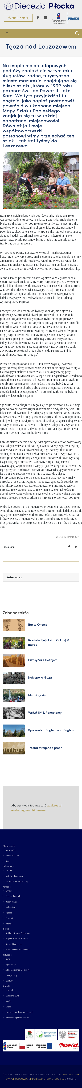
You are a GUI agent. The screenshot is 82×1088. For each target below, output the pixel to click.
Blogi (8, 861)
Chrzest (9, 890)
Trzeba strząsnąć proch (45, 748)
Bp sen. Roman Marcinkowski (18, 949)
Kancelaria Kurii (12, 995)
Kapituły (9, 980)
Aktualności (10, 850)
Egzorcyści (10, 918)
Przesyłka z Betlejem (42, 660)
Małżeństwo (10, 907)
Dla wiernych (9, 846)
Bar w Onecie (37, 625)
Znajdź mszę (18, 18)
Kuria (8, 959)
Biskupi (6, 928)
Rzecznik (9, 990)
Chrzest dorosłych (13, 896)
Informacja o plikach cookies (17, 1017)
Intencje (9, 923)
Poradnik (7, 886)
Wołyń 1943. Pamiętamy (45, 713)
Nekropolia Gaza (40, 677)
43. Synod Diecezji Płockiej (17, 881)
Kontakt (6, 986)
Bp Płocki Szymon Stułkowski (18, 933)
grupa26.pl (70, 1078)
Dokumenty (8, 866)
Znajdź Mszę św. (13, 855)
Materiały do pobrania (14, 876)
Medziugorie (37, 695)
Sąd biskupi (11, 964)
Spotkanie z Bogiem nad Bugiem (51, 730)
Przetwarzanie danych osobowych (19, 1012)
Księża (8, 1006)
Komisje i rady (11, 975)
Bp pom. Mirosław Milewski (17, 938)
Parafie (8, 1001)
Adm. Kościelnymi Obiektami (18, 969)
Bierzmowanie (11, 901)
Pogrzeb (9, 912)
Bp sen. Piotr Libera (14, 944)
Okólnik (9, 870)
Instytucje (7, 954)
